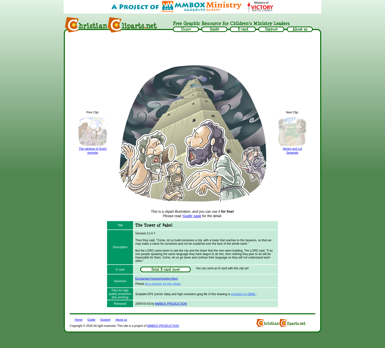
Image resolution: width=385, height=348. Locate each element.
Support (105, 319)
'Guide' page (191, 216)
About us (121, 319)
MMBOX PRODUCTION (171, 303)
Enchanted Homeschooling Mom (156, 278)
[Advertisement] (192, 48)
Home (78, 319)
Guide (91, 319)
